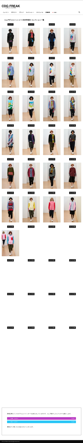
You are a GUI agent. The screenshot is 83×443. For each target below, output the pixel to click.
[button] (79, 12)
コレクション (30, 12)
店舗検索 (47, 12)
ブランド (21, 12)
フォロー (73, 418)
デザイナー (14, 12)
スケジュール (39, 12)
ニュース (6, 12)
